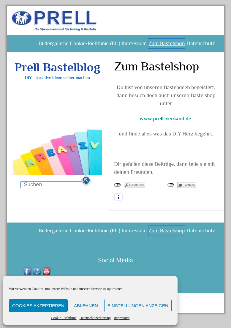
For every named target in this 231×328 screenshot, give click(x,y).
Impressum (121, 318)
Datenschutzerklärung (95, 318)
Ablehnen (86, 305)
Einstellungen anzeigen (137, 305)
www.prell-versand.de (165, 123)
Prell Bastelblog (57, 71)
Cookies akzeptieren (38, 305)
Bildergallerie (40, 46)
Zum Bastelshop (162, 46)
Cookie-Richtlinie (64, 318)
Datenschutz (199, 46)
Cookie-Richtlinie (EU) (85, 46)
